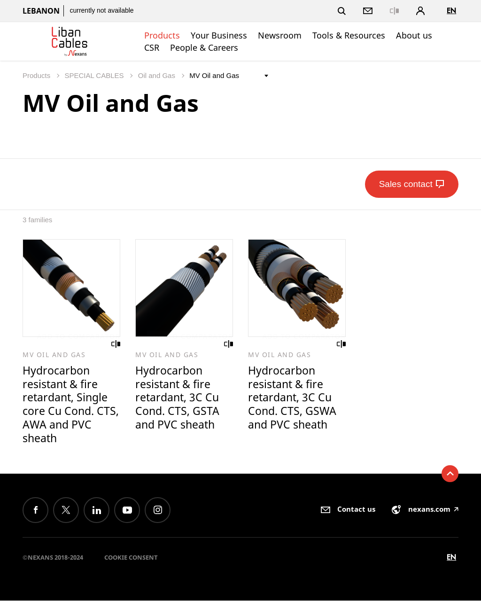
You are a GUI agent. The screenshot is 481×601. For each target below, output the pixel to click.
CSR (151, 47)
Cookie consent (131, 558)
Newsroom (280, 35)
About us (414, 35)
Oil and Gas (157, 75)
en (451, 10)
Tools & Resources (348, 35)
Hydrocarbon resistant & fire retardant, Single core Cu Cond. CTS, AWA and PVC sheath (71, 404)
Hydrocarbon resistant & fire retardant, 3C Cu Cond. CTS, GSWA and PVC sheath (292, 398)
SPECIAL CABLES (94, 75)
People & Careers (204, 47)
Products (162, 35)
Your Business (219, 35)
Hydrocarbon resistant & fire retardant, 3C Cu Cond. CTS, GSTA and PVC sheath (177, 398)
